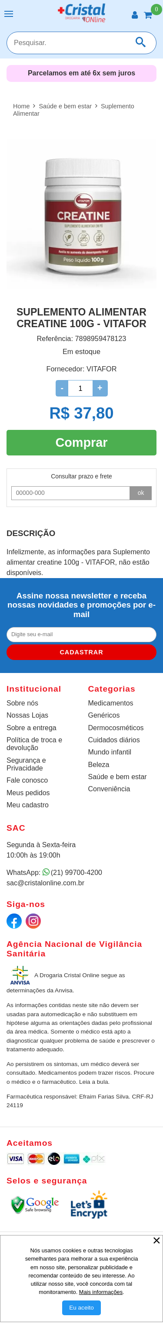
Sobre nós (22, 703)
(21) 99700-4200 (76, 872)
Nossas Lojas (27, 715)
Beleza (99, 764)
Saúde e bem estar (117, 776)
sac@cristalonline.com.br (45, 883)
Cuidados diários (114, 740)
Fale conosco (27, 780)
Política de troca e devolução (34, 743)
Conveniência (109, 789)
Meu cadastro (28, 805)
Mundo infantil (110, 752)
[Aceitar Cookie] (81, 1307)
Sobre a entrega (32, 727)
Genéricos (104, 715)
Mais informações (101, 1292)
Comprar (81, 442)
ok (141, 492)
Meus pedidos (28, 792)
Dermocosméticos (116, 727)
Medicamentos (110, 703)
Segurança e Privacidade (26, 764)
